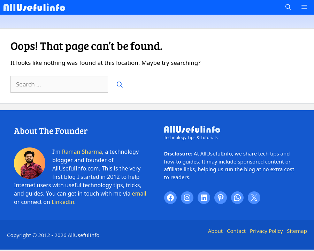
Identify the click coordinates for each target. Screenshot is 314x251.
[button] (288, 7)
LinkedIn (63, 202)
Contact (236, 230)
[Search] (119, 84)
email (139, 193)
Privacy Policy (266, 230)
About (215, 230)
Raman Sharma (82, 151)
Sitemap (297, 230)
